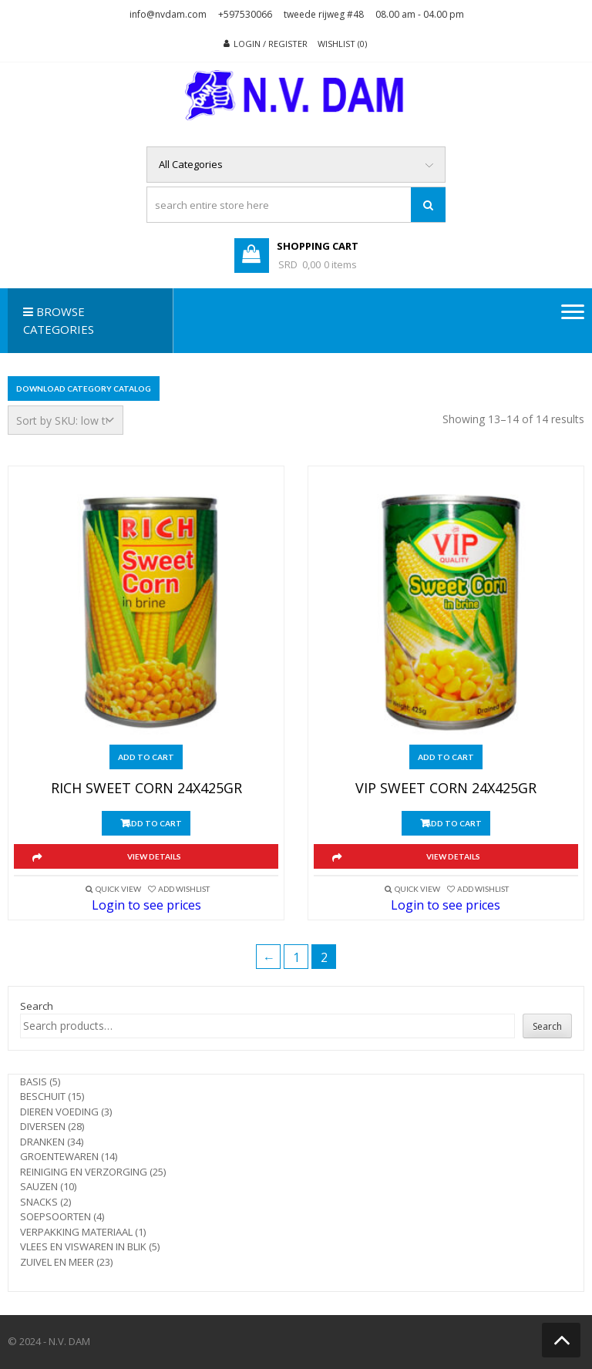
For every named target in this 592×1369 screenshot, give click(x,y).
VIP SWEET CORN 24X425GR (445, 788)
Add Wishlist (184, 888)
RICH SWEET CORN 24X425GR (146, 788)
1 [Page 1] (296, 957)
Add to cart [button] (146, 757)
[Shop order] (65, 420)
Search (36, 1006)
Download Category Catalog (83, 388)
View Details (154, 856)
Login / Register (271, 43)
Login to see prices (146, 904)
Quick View (118, 888)
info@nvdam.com (168, 14)
